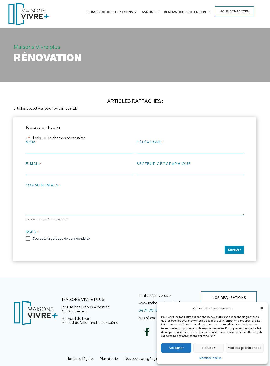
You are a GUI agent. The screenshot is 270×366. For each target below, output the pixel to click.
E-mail (33, 164)
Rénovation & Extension (185, 12)
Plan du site (109, 359)
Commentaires (43, 185)
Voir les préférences (244, 348)
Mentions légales (210, 357)
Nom (31, 142)
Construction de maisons (110, 12)
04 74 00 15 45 (150, 310)
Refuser (208, 348)
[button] (261, 308)
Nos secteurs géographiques (148, 359)
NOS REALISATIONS (229, 298)
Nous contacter (234, 11)
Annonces (150, 12)
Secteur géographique (164, 164)
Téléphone (150, 142)
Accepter (176, 348)
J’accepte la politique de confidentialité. (61, 238)
